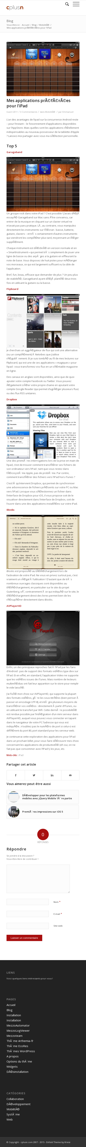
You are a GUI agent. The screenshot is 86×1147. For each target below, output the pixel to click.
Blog (10, 21)
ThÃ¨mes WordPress (21, 1051)
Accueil (25, 24)
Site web (58, 925)
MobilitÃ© (44, 24)
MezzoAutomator (18, 1025)
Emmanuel (68, 112)
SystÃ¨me (13, 1114)
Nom (57, 902)
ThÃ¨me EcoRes (17, 1046)
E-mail (58, 914)
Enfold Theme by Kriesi (58, 1142)
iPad (21, 755)
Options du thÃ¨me (19, 1061)
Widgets (12, 1066)
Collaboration (15, 1099)
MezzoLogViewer (18, 1030)
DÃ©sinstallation (17, 1072)
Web (10, 1119)
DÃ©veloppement (19, 1104)
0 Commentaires (28, 112)
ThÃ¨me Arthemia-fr (20, 1041)
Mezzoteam (14, 1036)
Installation (14, 1015)
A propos (13, 1056)
